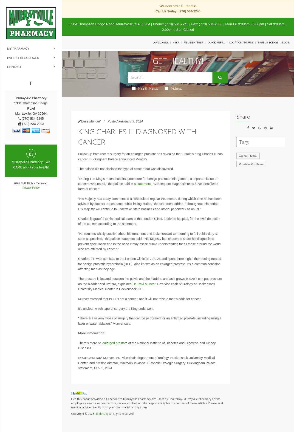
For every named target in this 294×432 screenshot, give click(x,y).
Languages (160, 42)
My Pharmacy (18, 48)
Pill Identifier (193, 42)
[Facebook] (30, 83)
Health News (145, 88)
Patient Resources (23, 58)
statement (144, 184)
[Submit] (220, 77)
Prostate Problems (251, 164)
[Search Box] (170, 77)
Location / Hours (241, 42)
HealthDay (101, 414)
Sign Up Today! (268, 42)
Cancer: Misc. (248, 155)
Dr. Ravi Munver (144, 284)
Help (176, 42)
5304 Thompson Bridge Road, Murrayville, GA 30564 (109, 24)
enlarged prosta (113, 343)
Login (286, 42)
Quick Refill (216, 42)
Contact (14, 67)
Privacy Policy (31, 187)
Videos (173, 88)
